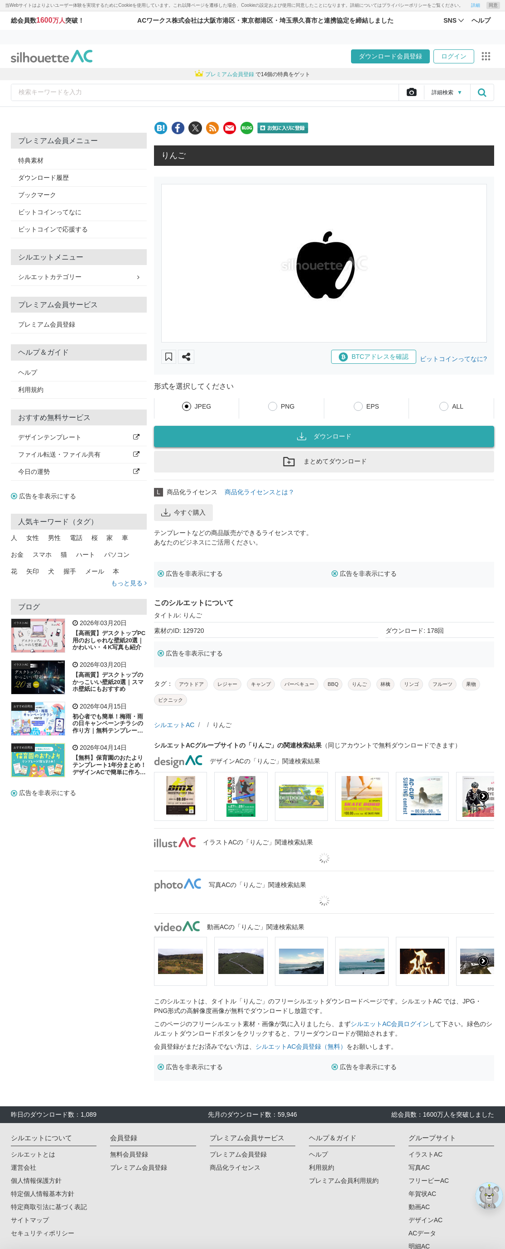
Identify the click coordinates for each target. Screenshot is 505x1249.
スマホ (42, 554)
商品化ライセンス (235, 1167)
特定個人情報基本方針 (42, 1193)
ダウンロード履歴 (43, 177)
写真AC (419, 1167)
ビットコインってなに (50, 212)
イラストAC (21, 623)
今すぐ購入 (183, 512)
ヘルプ (27, 372)
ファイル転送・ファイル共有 (78, 454)
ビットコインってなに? (453, 358)
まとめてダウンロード (324, 461)
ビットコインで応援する (53, 229)
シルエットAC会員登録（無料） (300, 1046)
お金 (17, 554)
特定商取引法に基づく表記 (49, 1206)
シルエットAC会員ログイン (390, 1023)
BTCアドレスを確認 (374, 357)
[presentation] (483, 796)
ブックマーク (37, 194)
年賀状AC (422, 1193)
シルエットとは (33, 1154)
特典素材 (30, 160)
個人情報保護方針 (36, 1180)
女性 (32, 537)
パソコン (117, 554)
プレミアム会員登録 (46, 324)
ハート (85, 554)
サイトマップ (30, 1220)
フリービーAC (429, 1180)
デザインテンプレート (78, 437)
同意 (493, 5)
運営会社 (23, 1167)
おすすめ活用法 (23, 706)
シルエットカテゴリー (78, 276)
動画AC (419, 1206)
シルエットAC (174, 724)
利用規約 (30, 389)
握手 (69, 571)
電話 (76, 537)
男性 (54, 537)
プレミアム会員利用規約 (344, 1180)
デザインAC (425, 1220)
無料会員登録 (129, 1154)
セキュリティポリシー (42, 1233)
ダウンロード (324, 436)
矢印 (32, 571)
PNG (287, 406)
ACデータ (422, 1233)
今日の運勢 (78, 471)
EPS (372, 406)
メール (94, 571)
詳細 (475, 5)
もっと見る (129, 583)
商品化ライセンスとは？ (259, 492)
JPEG (203, 406)
